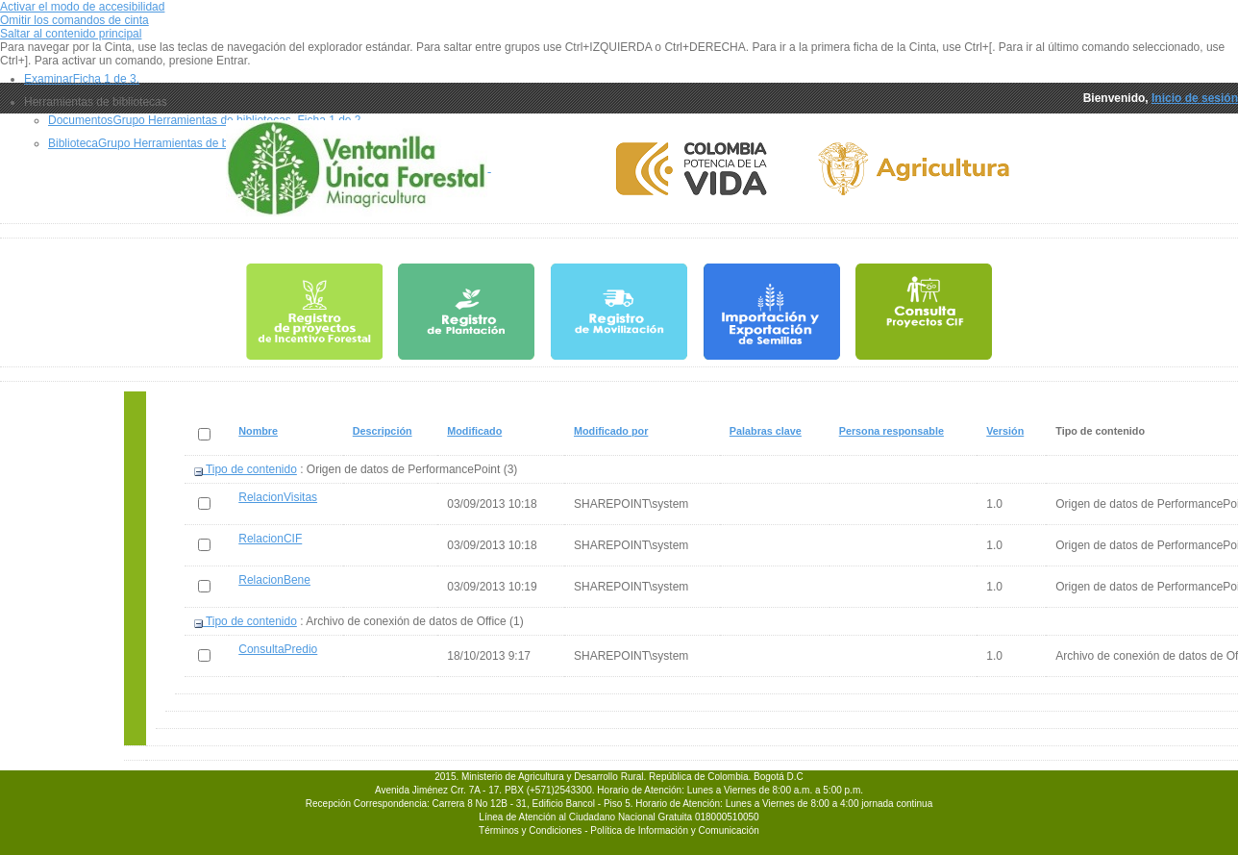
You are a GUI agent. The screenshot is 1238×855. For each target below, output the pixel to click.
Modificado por (611, 431)
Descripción (383, 431)
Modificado (475, 431)
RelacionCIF (270, 538)
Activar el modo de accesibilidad (82, 6)
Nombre (258, 431)
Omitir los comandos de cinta (74, 20)
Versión (1005, 431)
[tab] (631, 78)
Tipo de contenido (245, 469)
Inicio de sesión (1194, 98)
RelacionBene (274, 580)
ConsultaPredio (277, 649)
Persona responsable (892, 431)
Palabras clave (766, 431)
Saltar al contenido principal (70, 33)
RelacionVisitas (277, 497)
